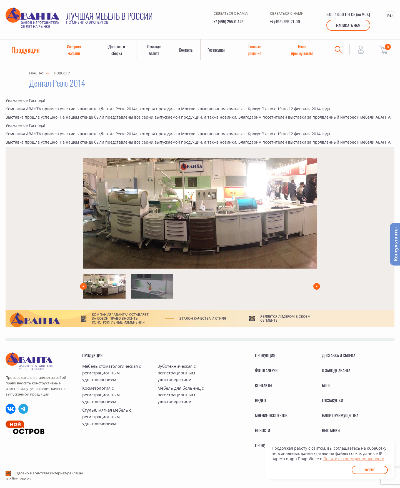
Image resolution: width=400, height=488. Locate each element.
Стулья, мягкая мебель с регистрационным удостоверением (106, 416)
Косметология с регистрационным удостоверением (101, 394)
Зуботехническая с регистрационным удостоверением (177, 372)
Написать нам (348, 25)
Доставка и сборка (116, 49)
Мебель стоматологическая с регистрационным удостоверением (111, 372)
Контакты (186, 50)
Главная (36, 73)
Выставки (331, 430)
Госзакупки (216, 50)
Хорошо (369, 469)
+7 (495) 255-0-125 (228, 21)
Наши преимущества (302, 49)
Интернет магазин (74, 49)
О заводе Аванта (154, 49)
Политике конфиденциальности (353, 458)
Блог (326, 385)
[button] (83, 286)
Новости (62, 73)
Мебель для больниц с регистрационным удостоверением (181, 394)
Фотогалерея (266, 370)
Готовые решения (254, 49)
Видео (260, 400)
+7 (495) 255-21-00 (285, 21)
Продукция (25, 49)
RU (390, 15)
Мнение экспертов (271, 415)
